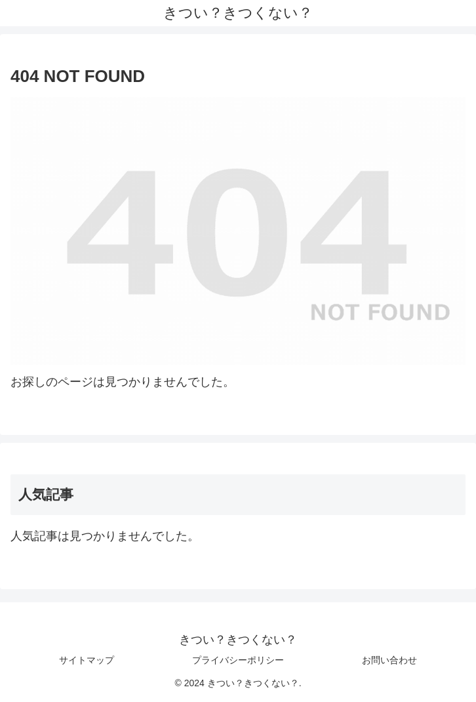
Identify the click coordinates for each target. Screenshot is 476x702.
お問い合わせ (389, 660)
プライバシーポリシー (238, 660)
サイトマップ (86, 660)
